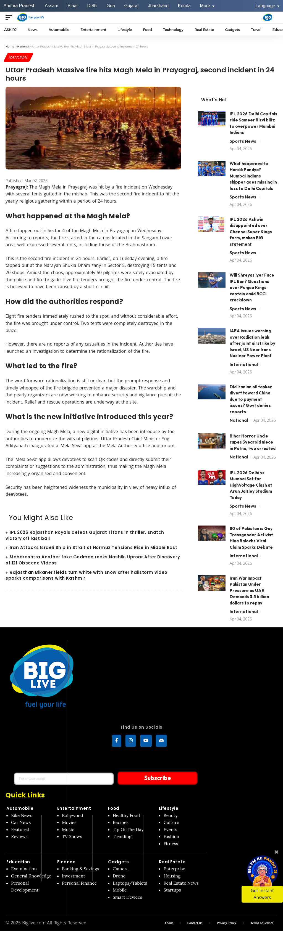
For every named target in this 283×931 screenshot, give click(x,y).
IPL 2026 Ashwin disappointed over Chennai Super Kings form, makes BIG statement (251, 232)
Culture (171, 822)
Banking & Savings (80, 869)
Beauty (171, 815)
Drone (119, 876)
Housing (172, 876)
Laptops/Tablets (130, 883)
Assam (51, 5)
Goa (111, 5)
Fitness (171, 844)
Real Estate (172, 862)
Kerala (184, 5)
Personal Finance (79, 883)
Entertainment (74, 808)
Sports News (243, 141)
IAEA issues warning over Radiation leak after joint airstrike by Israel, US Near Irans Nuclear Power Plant (252, 343)
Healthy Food (126, 815)
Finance (66, 862)
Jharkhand (158, 5)
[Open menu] (10, 17)
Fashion (171, 836)
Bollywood (72, 815)
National (19, 57)
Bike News (21, 815)
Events (170, 829)
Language (268, 5)
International (244, 364)
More (207, 5)
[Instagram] (130, 741)
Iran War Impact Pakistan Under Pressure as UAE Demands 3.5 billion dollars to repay (249, 590)
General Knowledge (31, 876)
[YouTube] (146, 741)
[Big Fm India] (267, 17)
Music (68, 829)
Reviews (19, 836)
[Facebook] (116, 741)
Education (18, 862)
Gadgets (118, 862)
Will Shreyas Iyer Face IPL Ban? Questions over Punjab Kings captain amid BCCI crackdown (252, 288)
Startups (172, 890)
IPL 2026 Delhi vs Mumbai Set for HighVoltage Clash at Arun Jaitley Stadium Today (251, 485)
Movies (69, 822)
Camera (121, 869)
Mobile (120, 890)
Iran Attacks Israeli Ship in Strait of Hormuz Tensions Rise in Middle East (93, 548)
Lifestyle (169, 808)
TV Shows (72, 836)
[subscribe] (161, 741)
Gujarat (131, 5)
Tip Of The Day (128, 829)
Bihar (73, 5)
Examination (24, 869)
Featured (20, 829)
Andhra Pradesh (20, 5)
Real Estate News (181, 883)
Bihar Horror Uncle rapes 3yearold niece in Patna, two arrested (253, 442)
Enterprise (174, 869)
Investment (73, 876)
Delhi (92, 5)
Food (113, 808)
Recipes (121, 822)
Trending (122, 836)
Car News (21, 822)
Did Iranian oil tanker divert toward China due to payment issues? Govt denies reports (251, 399)
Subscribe (148, 778)
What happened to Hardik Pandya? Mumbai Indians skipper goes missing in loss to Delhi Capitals (253, 176)
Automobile (19, 808)
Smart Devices (127, 897)
